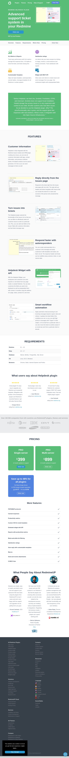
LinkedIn (37, 707)
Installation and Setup (13, 712)
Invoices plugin (11, 650)
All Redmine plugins (14, 642)
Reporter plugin (12, 671)
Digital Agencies (12, 689)
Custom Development (13, 714)
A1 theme (10, 725)
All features (38, 661)
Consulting (10, 692)
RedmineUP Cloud (13, 699)
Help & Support (38, 3)
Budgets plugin (11, 674)
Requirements (27, 43)
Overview (11, 43)
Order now (16, 32)
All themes (11, 720)
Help (36, 666)
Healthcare (10, 683)
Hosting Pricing (11, 705)
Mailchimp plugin (12, 663)
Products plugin (12, 652)
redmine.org (18, 407)
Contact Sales (38, 648)
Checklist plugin (12, 656)
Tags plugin (11, 661)
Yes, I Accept (15, 752)
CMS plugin (11, 667)
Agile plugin (11, 644)
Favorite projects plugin (13, 665)
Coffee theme (11, 726)
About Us (37, 644)
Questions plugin (12, 659)
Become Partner (39, 652)
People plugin (11, 657)
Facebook (37, 703)
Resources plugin (12, 672)
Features (18, 43)
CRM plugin (11, 646)
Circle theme (11, 723)
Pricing (30, 3)
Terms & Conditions (40, 674)
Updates (37, 670)
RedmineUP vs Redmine (14, 737)
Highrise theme (11, 728)
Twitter (36, 705)
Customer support (12, 691)
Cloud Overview (12, 701)
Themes (23, 3)
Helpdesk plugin (12, 648)
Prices (36, 663)
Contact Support (39, 646)
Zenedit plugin (11, 669)
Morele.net (57, 614)
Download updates (39, 672)
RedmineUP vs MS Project (14, 735)
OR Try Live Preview (14, 36)
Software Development (13, 681)
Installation (38, 668)
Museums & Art (12, 694)
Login (48, 2)
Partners (37, 650)
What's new (36, 43)
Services (10, 710)
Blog (36, 664)
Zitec (34, 627)
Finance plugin (11, 654)
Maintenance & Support (13, 716)
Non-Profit (10, 685)
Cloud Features (12, 703)
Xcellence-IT (15, 611)
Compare (11, 733)
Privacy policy (38, 676)
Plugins (17, 3)
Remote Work (11, 687)
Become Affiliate (39, 654)
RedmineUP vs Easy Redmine (15, 739)
